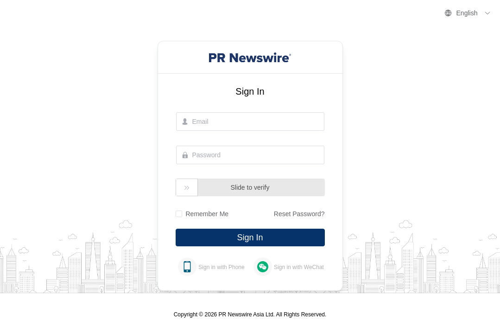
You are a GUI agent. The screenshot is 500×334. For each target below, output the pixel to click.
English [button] (467, 13)
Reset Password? (299, 214)
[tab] (211, 266)
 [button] (187, 188)
